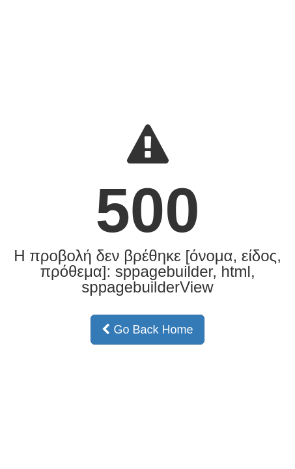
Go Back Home (147, 329)
